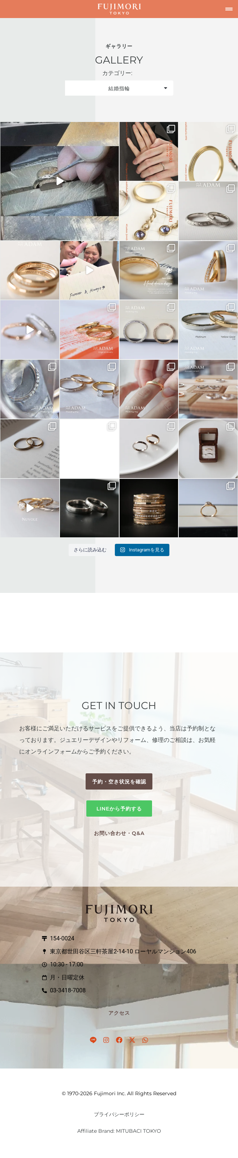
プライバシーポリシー (119, 1114)
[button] (229, 9)
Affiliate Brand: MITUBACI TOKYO (119, 1131)
